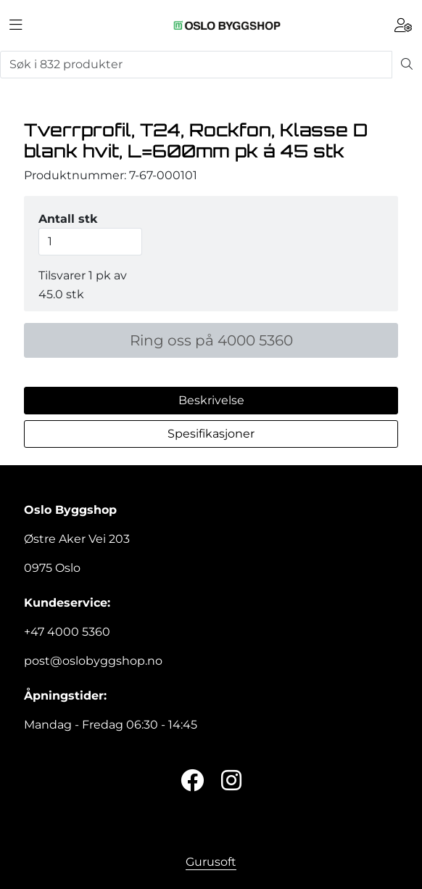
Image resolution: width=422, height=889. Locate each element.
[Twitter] (192, 781)
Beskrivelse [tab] (211, 400)
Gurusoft (211, 862)
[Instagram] (231, 781)
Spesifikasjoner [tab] (211, 434)
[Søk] (196, 64)
